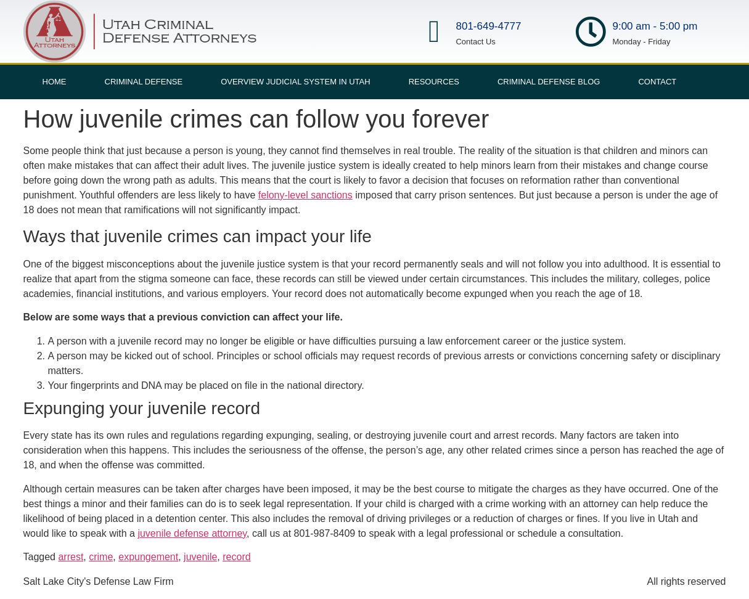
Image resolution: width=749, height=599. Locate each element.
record (236, 557)
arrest (70, 557)
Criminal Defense (144, 81)
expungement (148, 557)
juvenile (200, 557)
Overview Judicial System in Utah (295, 81)
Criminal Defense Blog (548, 81)
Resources (434, 81)
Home (55, 81)
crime (101, 557)
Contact (657, 81)
